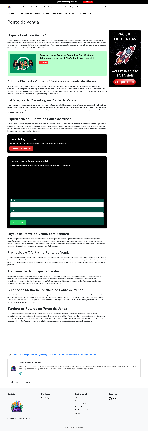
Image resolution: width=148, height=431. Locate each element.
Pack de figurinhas (47, 398)
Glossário (28, 13)
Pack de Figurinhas (15, 13)
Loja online (52, 355)
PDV (58, 355)
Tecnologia (84, 355)
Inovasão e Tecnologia (65, 7)
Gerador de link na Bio (58, 13)
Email (13, 210)
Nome (12, 200)
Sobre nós (97, 7)
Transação (92, 355)
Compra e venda (17, 355)
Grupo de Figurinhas (41, 13)
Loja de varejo (43, 355)
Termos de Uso (80, 407)
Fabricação (33, 355)
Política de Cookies (81, 404)
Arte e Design (47, 7)
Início (18, 7)
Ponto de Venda (67, 355)
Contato (108, 7)
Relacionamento (83, 7)
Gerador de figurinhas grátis (80, 13)
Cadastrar (18, 222)
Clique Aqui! (88, 2)
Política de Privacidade (82, 410)
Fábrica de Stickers (30, 362)
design (26, 355)
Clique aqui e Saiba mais (21, 148)
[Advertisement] (57, 182)
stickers (76, 355)
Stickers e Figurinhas (31, 7)
